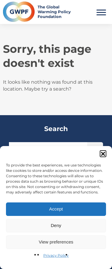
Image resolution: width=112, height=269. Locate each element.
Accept (56, 208)
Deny (56, 225)
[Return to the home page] (38, 11)
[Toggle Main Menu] (101, 11)
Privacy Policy (56, 255)
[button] (103, 154)
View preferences (56, 241)
